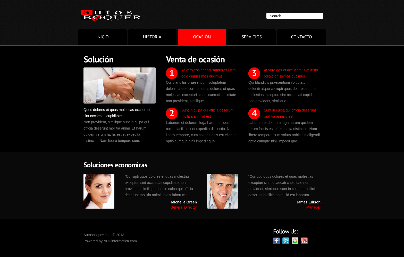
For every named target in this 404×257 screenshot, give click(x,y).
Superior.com (111, 15)
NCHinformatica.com (120, 241)
